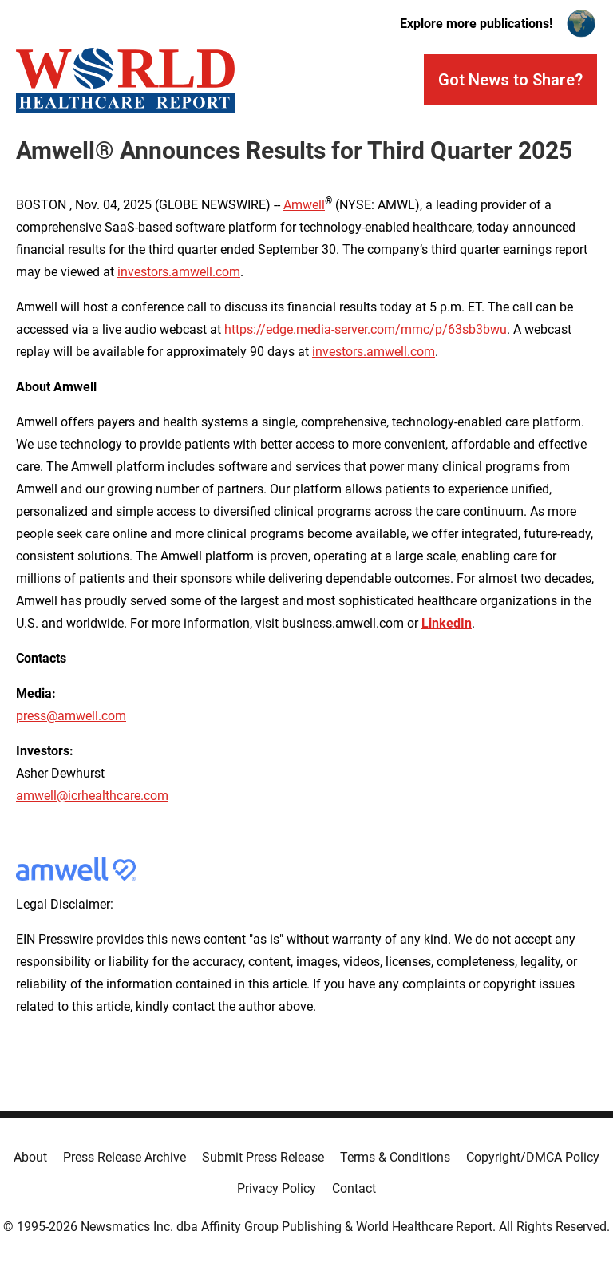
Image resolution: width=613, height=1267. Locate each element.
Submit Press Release (263, 1157)
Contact (354, 1188)
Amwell (304, 204)
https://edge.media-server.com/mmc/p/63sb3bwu (365, 329)
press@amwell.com (71, 715)
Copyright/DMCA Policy (532, 1157)
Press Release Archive (124, 1157)
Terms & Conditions (395, 1157)
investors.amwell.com (178, 271)
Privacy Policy (276, 1188)
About (30, 1157)
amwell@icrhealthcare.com (92, 795)
